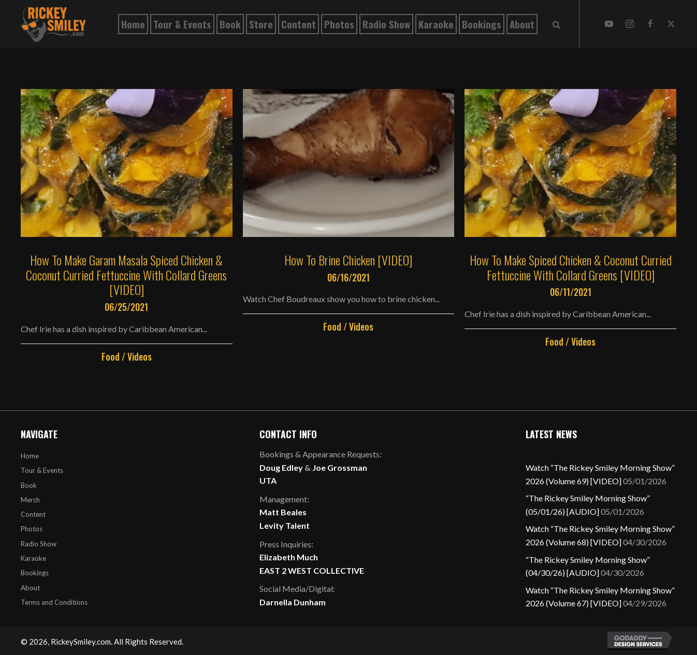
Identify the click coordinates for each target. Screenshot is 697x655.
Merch (30, 500)
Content (33, 514)
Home (30, 456)
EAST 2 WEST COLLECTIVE (311, 570)
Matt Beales (283, 512)
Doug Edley (281, 467)
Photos (31, 529)
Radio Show (38, 544)
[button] (609, 24)
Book (29, 485)
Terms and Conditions (54, 602)
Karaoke (33, 558)
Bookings (35, 573)
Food (110, 356)
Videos (139, 356)
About (30, 588)
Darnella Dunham (292, 602)
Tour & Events (42, 470)
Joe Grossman (339, 467)
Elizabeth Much (288, 557)
